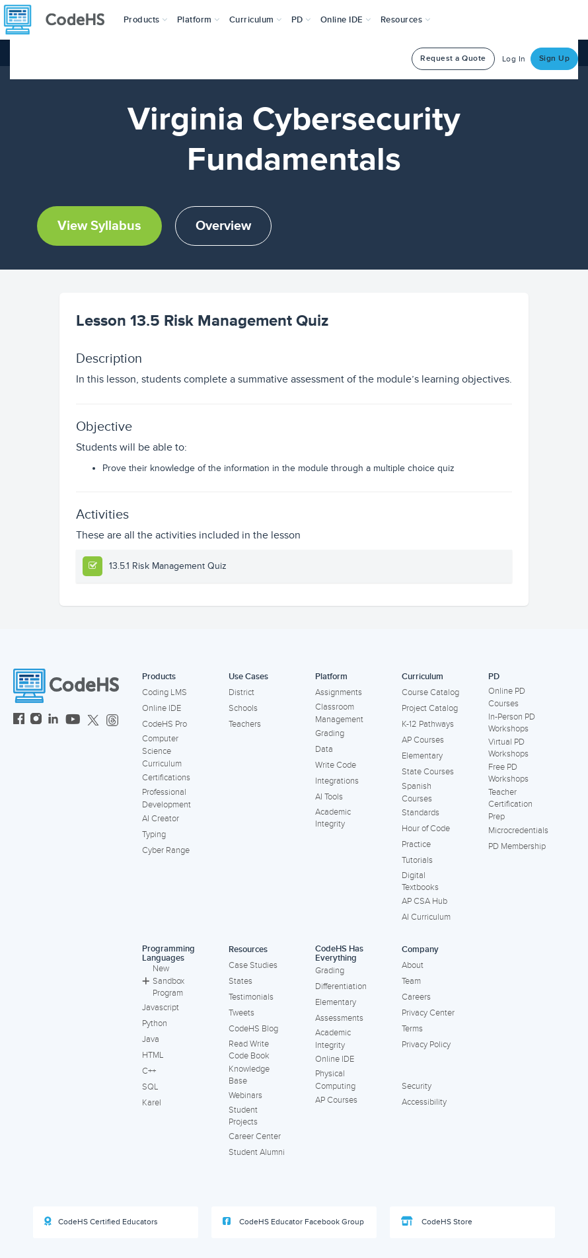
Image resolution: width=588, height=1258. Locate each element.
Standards (420, 812)
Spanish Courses (417, 792)
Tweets (241, 1013)
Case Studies (253, 965)
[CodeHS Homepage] (59, 20)
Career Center (255, 1136)
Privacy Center (428, 1013)
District (241, 692)
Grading (329, 733)
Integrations (337, 781)
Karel (151, 1102)
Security (416, 1086)
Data (324, 749)
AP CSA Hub (424, 901)
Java (150, 1039)
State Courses (428, 771)
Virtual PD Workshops (508, 748)
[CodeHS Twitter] (93, 720)
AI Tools (329, 797)
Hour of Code (426, 828)
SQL (150, 1087)
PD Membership (517, 846)
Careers (416, 997)
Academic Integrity (333, 818)
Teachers (245, 724)
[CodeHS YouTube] (73, 720)
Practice (416, 844)
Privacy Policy (426, 1044)
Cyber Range (166, 850)
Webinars (245, 1095)
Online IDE (161, 708)
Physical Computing (335, 1080)
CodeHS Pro (164, 724)
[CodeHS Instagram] (36, 720)
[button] (145, 20)
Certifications (166, 777)
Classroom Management (339, 713)
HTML (153, 1055)
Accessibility (424, 1102)
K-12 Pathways (428, 724)
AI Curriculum (426, 917)
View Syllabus (99, 226)
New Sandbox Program (163, 980)
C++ (149, 1071)
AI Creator (160, 818)
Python (154, 1023)
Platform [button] (198, 20)
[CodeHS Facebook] (18, 720)
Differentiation (341, 986)
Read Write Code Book (249, 1050)
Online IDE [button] (345, 20)
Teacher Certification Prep (510, 804)
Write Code (335, 765)
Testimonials (251, 997)
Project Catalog (430, 708)
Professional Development (166, 798)
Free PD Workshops (508, 773)
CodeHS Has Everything (339, 953)
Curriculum (422, 676)
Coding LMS (164, 692)
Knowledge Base (249, 1075)
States (240, 981)
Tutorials (417, 860)
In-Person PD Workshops (511, 723)
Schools (243, 708)
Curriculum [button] (255, 20)
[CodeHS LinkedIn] (53, 720)
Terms (412, 1028)
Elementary (422, 756)
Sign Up (554, 58)
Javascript (160, 1007)
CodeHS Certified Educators (101, 1221)
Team (411, 981)
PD (493, 676)
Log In (514, 59)
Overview (223, 226)
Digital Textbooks (420, 881)
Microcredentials (518, 830)
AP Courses (423, 740)
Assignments (338, 692)
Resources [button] (406, 20)
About (412, 965)
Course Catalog (430, 692)
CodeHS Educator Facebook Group (293, 1221)
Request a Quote (453, 58)
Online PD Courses (506, 697)
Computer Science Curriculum (162, 750)
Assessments (339, 1018)
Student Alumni (257, 1152)
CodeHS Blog (253, 1028)
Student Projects (243, 1116)
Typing (154, 834)
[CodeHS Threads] (112, 720)
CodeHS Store (436, 1221)
